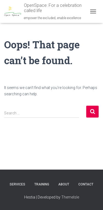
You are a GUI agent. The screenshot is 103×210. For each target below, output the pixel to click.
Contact (85, 184)
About (63, 184)
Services (17, 184)
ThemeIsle (70, 197)
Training (41, 184)
